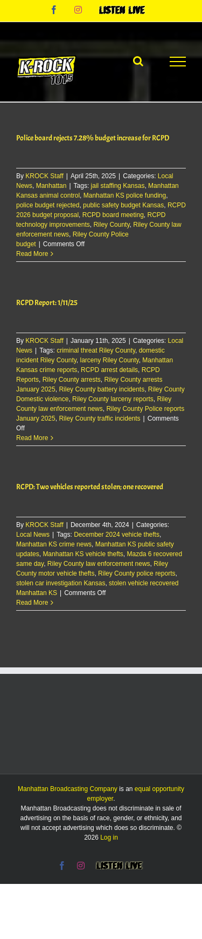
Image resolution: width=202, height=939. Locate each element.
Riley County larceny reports (113, 399)
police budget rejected (47, 205)
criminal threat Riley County (96, 350)
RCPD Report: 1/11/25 (47, 302)
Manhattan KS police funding (124, 195)
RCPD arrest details (109, 370)
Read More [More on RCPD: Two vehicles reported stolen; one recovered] (32, 602)
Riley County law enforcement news (98, 564)
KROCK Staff (44, 176)
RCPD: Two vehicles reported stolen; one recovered (89, 486)
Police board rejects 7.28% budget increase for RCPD (92, 138)
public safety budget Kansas (123, 205)
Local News (33, 534)
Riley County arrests (72, 379)
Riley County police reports (136, 573)
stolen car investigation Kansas (60, 583)
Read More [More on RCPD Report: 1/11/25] (32, 438)
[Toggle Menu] (177, 61)
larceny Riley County (109, 360)
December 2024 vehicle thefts (116, 534)
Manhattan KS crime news (54, 544)
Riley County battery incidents (101, 389)
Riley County (111, 224)
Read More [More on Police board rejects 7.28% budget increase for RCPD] (32, 254)
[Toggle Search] (138, 61)
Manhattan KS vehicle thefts (83, 554)
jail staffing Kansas (118, 186)
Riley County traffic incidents (99, 418)
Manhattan (51, 186)
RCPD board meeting (113, 215)
